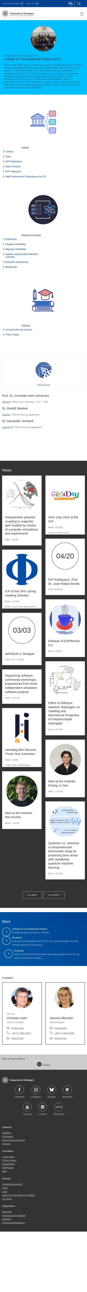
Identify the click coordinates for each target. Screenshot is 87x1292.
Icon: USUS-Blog (58, 1167)
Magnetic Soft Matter (15, 249)
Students (6, 1193)
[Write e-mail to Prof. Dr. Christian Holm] (15, 1099)
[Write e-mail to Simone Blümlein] (58, 1099)
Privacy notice (9, 1220)
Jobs (4, 1251)
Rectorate (7, 1272)
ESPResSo (11, 239)
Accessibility (8, 1224)
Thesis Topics (12, 334)
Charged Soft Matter (15, 244)
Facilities (6, 1279)
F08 (30, 3)
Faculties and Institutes (14, 1275)
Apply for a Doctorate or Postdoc (18, 1255)
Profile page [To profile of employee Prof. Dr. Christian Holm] (17, 1088)
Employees (7, 1196)
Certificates (8, 1227)
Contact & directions (12, 1244)
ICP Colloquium (13, 171)
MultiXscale (11, 267)
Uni (10, 3)
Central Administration (13, 1283)
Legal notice (8, 1217)
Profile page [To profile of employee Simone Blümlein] (60, 1088)
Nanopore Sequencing (16, 262)
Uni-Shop (7, 1259)
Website (6, 401)
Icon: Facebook (19, 1150)
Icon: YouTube (27, 1167)
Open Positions (13, 166)
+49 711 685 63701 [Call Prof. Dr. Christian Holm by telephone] (21, 1093)
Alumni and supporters (13, 1200)
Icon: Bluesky (51, 1150)
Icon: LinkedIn (42, 1167)
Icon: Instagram (36, 1150)
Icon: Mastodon (67, 1150)
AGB (4, 1231)
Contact (9, 151)
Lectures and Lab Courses (18, 329)
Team (8, 156)
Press (5, 1248)
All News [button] (52, 886)
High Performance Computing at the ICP (25, 176)
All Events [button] (73, 886)
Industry (6, 1204)
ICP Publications (13, 161)
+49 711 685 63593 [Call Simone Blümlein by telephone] (64, 1093)
